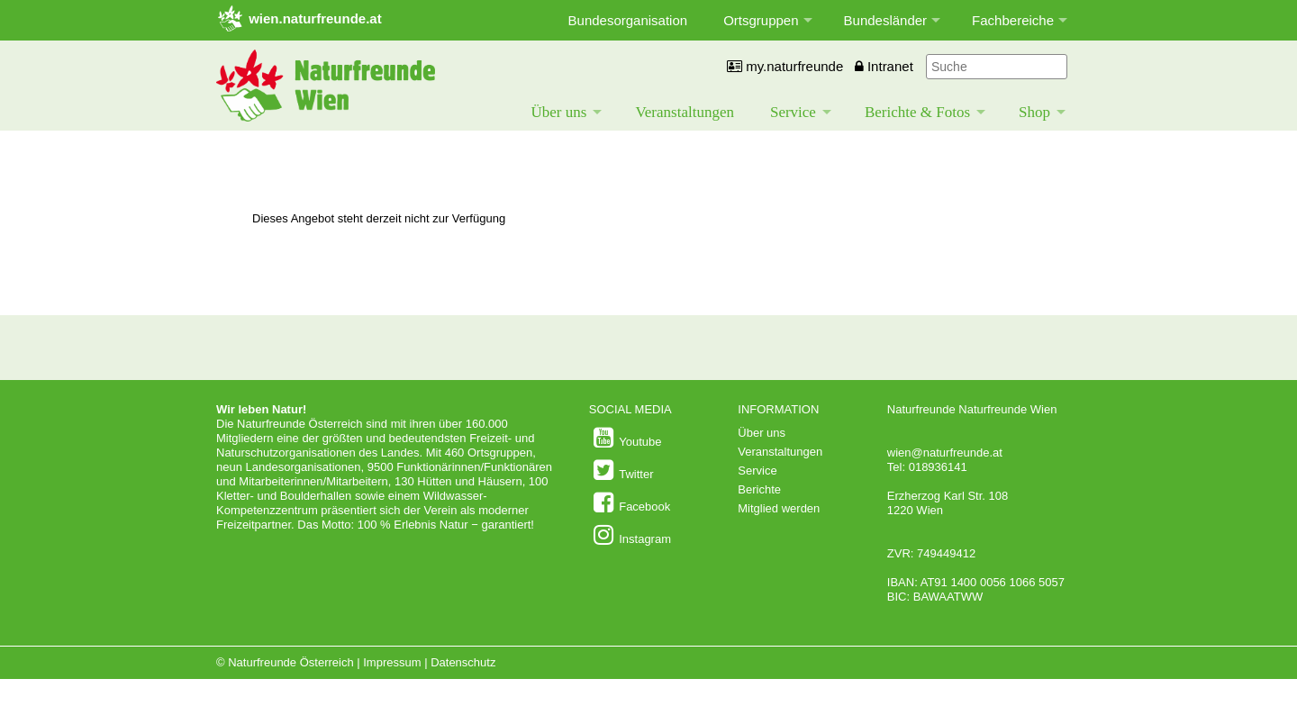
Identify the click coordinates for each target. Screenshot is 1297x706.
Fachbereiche (1013, 20)
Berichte (759, 489)
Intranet (884, 66)
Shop (1034, 112)
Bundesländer (886, 20)
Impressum (392, 662)
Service (793, 112)
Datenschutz (463, 662)
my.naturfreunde (785, 66)
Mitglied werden (779, 508)
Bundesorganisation (628, 20)
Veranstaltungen (684, 112)
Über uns (559, 112)
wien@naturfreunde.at (944, 452)
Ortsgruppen (760, 20)
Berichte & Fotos (917, 112)
